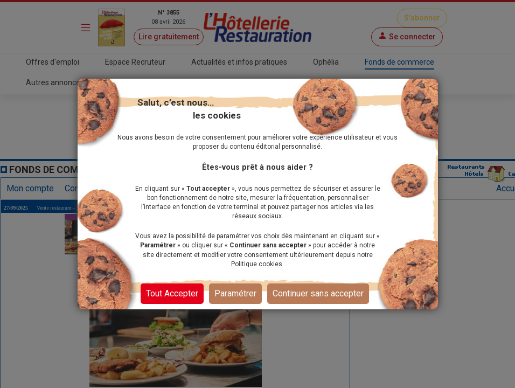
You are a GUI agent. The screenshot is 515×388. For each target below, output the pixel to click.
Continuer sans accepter (318, 293)
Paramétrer (235, 293)
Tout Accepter (172, 293)
